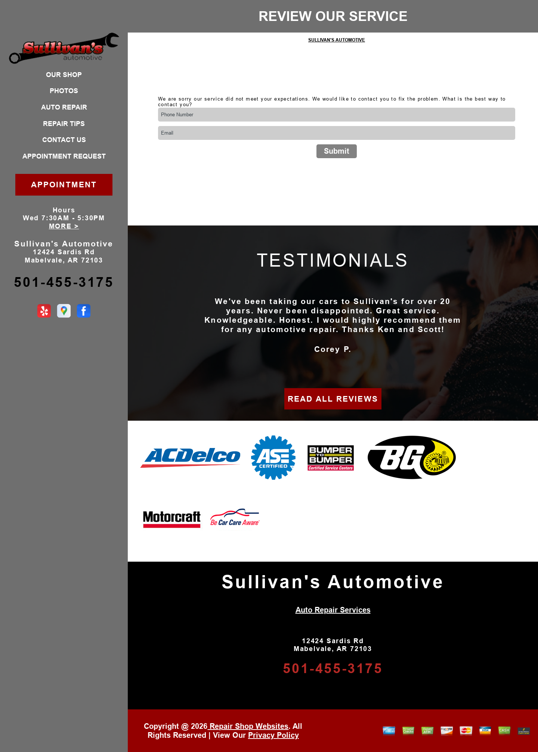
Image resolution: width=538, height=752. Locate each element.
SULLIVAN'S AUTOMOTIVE (336, 40)
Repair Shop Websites (247, 726)
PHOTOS (64, 91)
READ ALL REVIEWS (333, 399)
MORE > (64, 226)
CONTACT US (64, 140)
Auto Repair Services (333, 610)
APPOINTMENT (64, 184)
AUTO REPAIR (64, 107)
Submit (336, 151)
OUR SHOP (64, 75)
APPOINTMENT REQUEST (64, 156)
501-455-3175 (64, 282)
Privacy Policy (273, 735)
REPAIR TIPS (64, 124)
